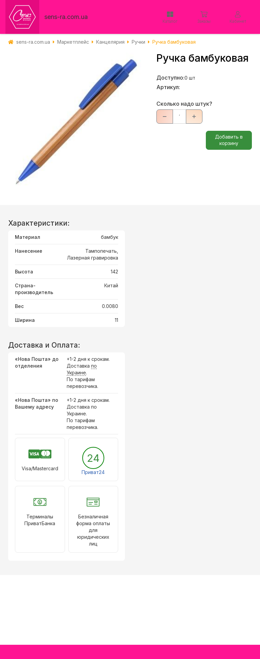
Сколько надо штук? (184, 103)
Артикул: (168, 87)
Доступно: (170, 77)
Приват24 (93, 472)
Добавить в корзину (229, 140)
